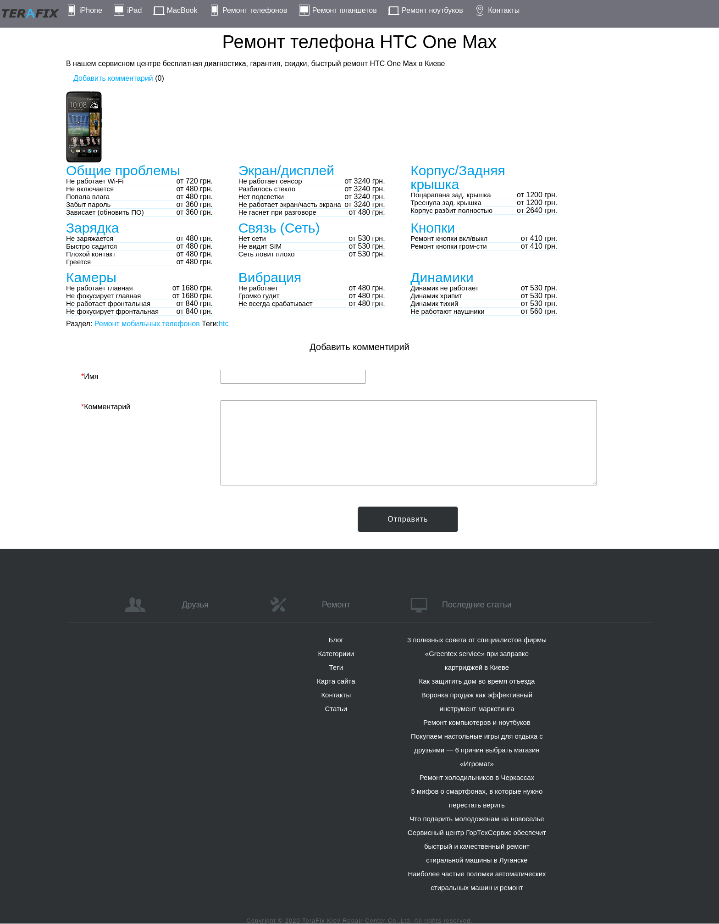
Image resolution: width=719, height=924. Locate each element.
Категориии (336, 653)
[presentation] (151, 524)
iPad (134, 10)
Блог (336, 640)
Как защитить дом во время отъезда (477, 681)
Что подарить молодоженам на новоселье (476, 819)
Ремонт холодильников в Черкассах (477, 777)
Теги (336, 667)
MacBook (182, 10)
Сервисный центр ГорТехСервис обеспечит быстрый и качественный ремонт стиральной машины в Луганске (477, 846)
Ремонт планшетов (344, 10)
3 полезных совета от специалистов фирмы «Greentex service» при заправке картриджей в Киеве (477, 653)
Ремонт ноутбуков (432, 10)
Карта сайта (336, 681)
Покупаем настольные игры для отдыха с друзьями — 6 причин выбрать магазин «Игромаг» (477, 750)
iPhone (90, 10)
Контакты (504, 10)
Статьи (336, 708)
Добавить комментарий (113, 78)
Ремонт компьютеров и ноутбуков (477, 722)
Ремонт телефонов (254, 10)
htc (223, 324)
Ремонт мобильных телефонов (147, 324)
